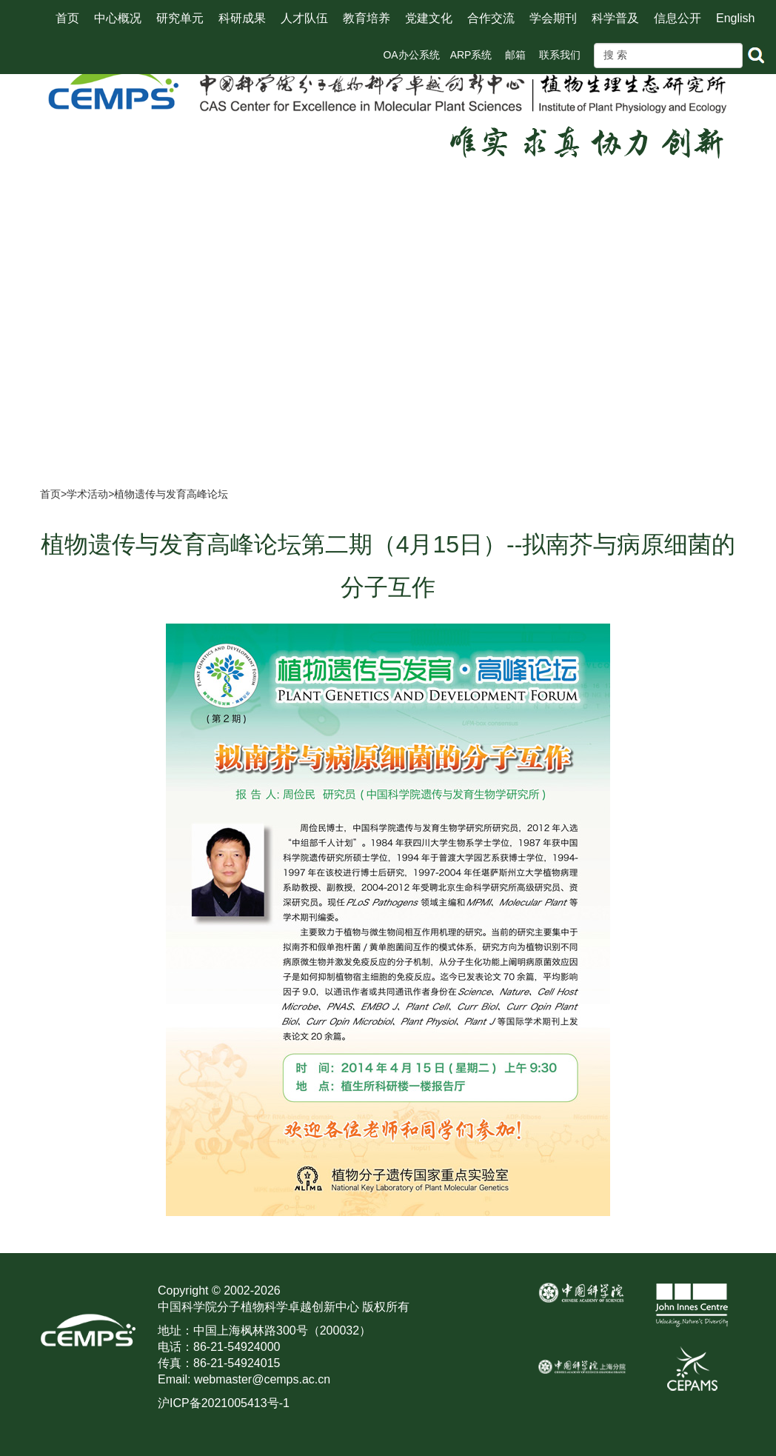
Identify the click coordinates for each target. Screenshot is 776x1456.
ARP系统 (471, 55)
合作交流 (491, 18)
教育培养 (366, 18)
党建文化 (428, 18)
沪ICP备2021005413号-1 (224, 1403)
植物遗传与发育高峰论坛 (171, 494)
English (735, 18)
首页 (67, 18)
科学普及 (615, 18)
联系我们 (560, 55)
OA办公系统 (411, 55)
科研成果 (242, 18)
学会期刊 (553, 18)
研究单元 (180, 18)
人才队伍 (304, 18)
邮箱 (515, 55)
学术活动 (87, 494)
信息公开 (677, 18)
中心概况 (117, 18)
